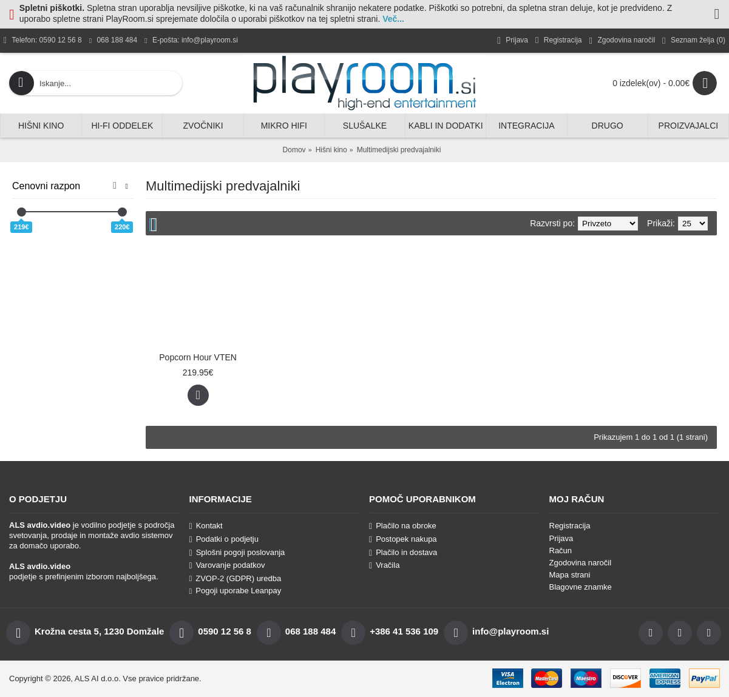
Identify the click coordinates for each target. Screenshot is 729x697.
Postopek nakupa (403, 539)
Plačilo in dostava (403, 552)
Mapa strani (570, 574)
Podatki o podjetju (224, 539)
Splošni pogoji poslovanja (237, 552)
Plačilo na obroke (402, 526)
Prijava (561, 538)
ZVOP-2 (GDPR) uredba (235, 578)
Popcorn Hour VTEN (198, 357)
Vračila (384, 565)
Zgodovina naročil (580, 562)
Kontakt (206, 526)
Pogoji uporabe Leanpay (235, 590)
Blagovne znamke (580, 586)
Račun (560, 550)
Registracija (570, 525)
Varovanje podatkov (227, 565)
